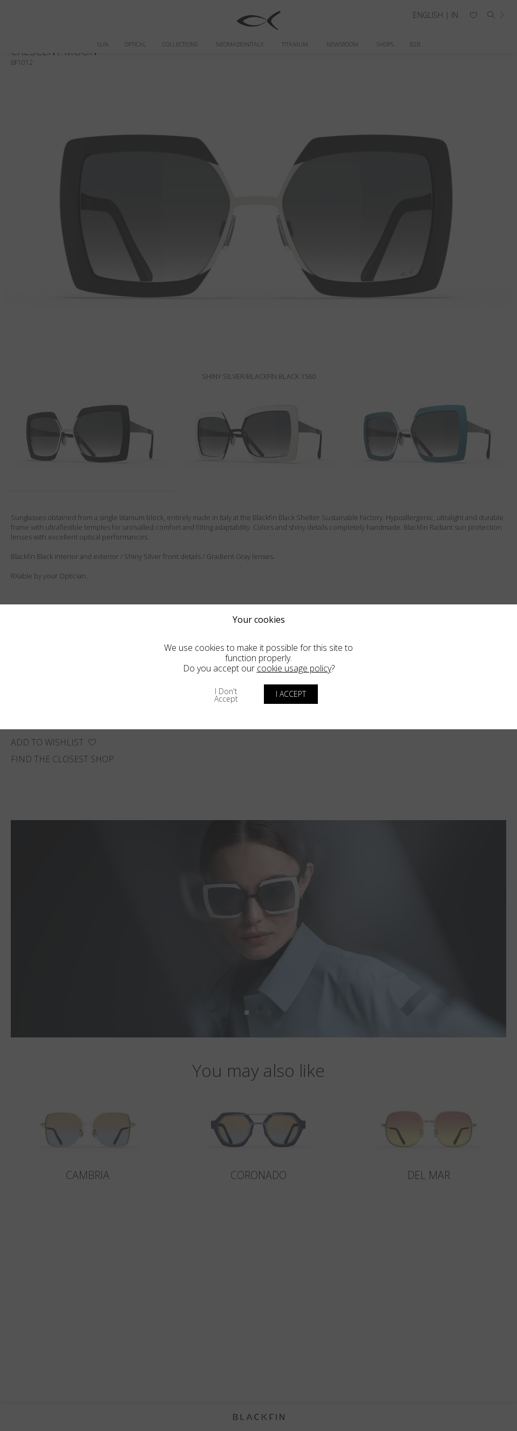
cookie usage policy (294, 668)
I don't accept (226, 695)
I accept (291, 694)
